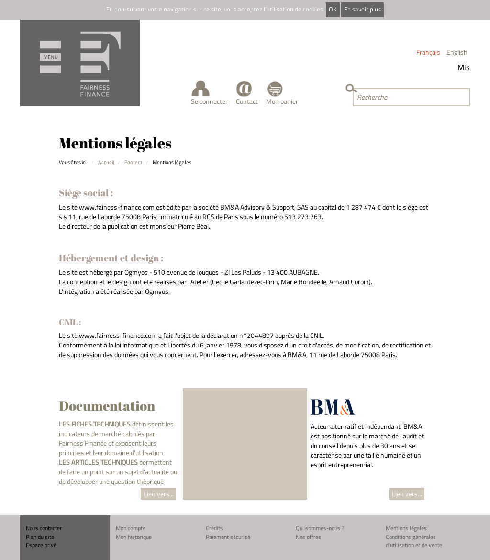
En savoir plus (362, 9)
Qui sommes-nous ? (320, 528)
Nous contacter (44, 528)
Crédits (214, 528)
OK (332, 9)
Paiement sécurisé (228, 536)
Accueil (106, 162)
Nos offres (308, 536)
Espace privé (41, 544)
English (457, 52)
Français (428, 52)
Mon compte (130, 528)
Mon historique (134, 536)
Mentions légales (406, 528)
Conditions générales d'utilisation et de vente (414, 541)
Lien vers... (159, 494)
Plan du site (40, 536)
